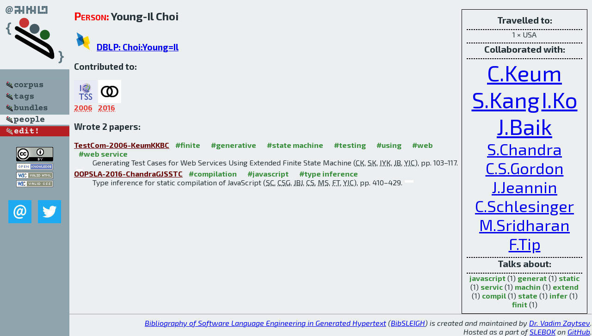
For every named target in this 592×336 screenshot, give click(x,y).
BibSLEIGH (408, 322)
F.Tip (525, 243)
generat (532, 278)
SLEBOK (542, 331)
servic (492, 286)
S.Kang (506, 99)
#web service (103, 153)
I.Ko (560, 99)
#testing (350, 145)
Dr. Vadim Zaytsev (559, 322)
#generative (233, 145)
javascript (487, 278)
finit (519, 304)
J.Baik (524, 126)
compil (494, 295)
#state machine (295, 145)
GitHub (578, 331)
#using (388, 145)
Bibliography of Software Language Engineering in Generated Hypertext (265, 322)
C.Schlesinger (524, 205)
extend (566, 286)
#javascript (268, 173)
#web (422, 145)
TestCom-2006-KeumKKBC (121, 145)
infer (558, 295)
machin (528, 286)
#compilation (213, 173)
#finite (187, 145)
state (527, 295)
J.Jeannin (524, 186)
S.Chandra (524, 149)
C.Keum (524, 72)
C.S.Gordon (525, 168)
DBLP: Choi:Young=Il (138, 47)
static (569, 278)
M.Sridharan (524, 224)
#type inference (328, 173)
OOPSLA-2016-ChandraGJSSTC (128, 173)
